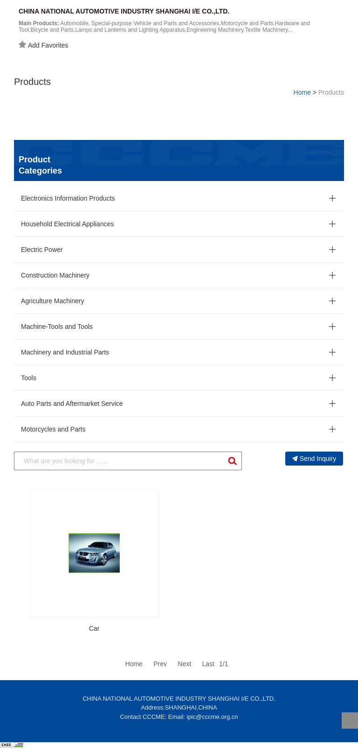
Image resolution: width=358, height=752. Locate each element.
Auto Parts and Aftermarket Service (72, 403)
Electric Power (41, 249)
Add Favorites (43, 45)
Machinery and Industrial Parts (65, 352)
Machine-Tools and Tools (57, 326)
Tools (28, 378)
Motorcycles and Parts (53, 429)
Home (301, 92)
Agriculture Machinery (52, 301)
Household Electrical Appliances (67, 224)
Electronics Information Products (68, 198)
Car (94, 628)
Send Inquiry (314, 458)
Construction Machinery (55, 275)
